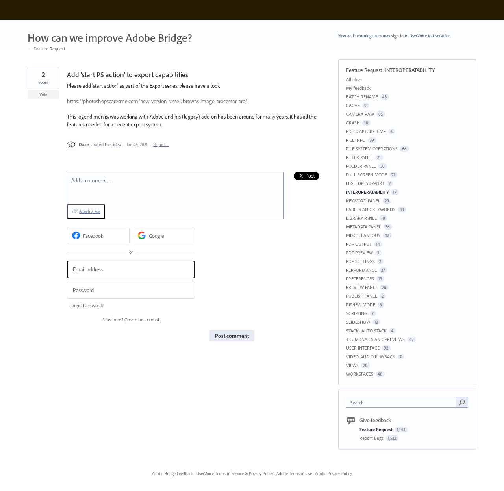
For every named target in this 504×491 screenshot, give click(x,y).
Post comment (232, 335)
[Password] (131, 290)
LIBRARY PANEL (361, 218)
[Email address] (131, 269)
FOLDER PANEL (361, 166)
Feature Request (364, 70)
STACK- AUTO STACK (366, 331)
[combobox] (403, 402)
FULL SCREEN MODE (366, 175)
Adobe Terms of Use (294, 473)
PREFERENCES (360, 279)
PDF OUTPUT (359, 244)
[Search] (462, 402)
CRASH (353, 123)
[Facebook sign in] (98, 235)
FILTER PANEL (359, 157)
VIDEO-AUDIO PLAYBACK (370, 356)
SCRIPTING (356, 313)
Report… (161, 144)
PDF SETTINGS (360, 261)
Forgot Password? (86, 305)
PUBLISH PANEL (361, 296)
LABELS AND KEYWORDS (370, 209)
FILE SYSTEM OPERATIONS (372, 149)
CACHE (353, 105)
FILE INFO (355, 140)
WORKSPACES (359, 374)
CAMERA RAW (360, 114)
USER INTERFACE (363, 348)
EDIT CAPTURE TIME (366, 131)
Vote (43, 94)
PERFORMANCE (361, 270)
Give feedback (375, 420)
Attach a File (89, 211)
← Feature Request (46, 49)
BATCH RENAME (362, 97)
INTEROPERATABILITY (410, 70)
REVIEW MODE (360, 305)
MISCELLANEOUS (363, 235)
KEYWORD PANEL (363, 201)
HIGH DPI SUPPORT (365, 183)
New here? (130, 319)
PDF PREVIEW (359, 253)
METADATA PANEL (363, 227)
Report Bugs (372, 438)
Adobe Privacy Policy (333, 473)
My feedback (358, 88)
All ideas (354, 79)
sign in (397, 36)
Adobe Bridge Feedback (172, 473)
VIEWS (352, 365)
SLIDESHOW (358, 322)
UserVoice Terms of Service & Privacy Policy (234, 473)
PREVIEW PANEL (362, 287)
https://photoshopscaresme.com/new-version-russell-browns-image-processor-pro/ (157, 101)
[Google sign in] (164, 235)
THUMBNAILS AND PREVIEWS (375, 339)
